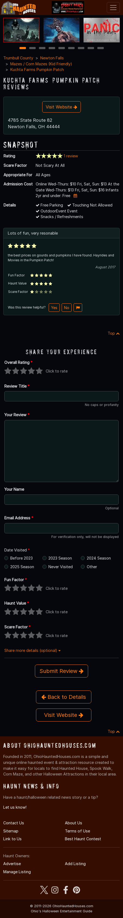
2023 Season (60, 558)
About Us (73, 823)
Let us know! (14, 807)
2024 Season (99, 558)
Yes (54, 307)
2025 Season (22, 566)
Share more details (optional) (32, 650)
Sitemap (10, 831)
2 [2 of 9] (32, 48)
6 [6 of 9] (71, 48)
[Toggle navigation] (113, 7)
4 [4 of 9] (52, 48)
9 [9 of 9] (100, 48)
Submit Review (61, 671)
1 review (71, 156)
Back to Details (63, 697)
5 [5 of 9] (61, 48)
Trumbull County (18, 58)
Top (114, 333)
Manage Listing (17, 871)
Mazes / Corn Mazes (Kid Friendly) (41, 64)
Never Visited (60, 566)
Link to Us (12, 838)
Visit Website (61, 107)
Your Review (16, 414)
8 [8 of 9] (90, 48)
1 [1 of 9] (22, 48)
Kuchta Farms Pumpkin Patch (37, 69)
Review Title (16, 386)
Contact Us (13, 823)
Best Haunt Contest (83, 838)
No (66, 307)
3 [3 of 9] (42, 48)
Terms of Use (77, 831)
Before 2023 (21, 558)
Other (92, 566)
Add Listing (75, 863)
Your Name (14, 489)
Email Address (18, 518)
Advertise (12, 863)
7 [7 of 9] (81, 48)
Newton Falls (52, 58)
